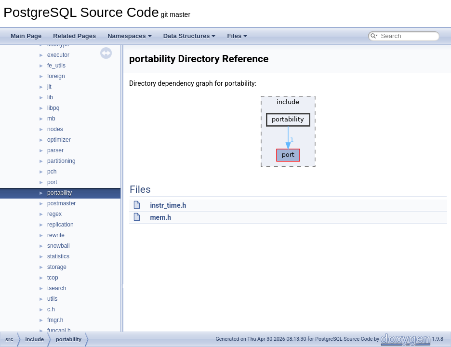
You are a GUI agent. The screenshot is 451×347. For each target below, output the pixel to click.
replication (60, 224)
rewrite (56, 235)
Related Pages (74, 36)
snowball (58, 245)
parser (55, 150)
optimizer (59, 139)
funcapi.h (59, 330)
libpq (53, 108)
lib (50, 97)
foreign (56, 76)
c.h (51, 309)
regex (54, 214)
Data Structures (189, 36)
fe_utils (56, 65)
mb (51, 118)
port (52, 182)
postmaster (61, 203)
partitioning (61, 161)
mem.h (160, 217)
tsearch (56, 288)
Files (237, 36)
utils (52, 298)
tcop (52, 277)
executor (58, 55)
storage (56, 267)
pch (51, 171)
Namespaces (129, 36)
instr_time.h (168, 205)
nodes (55, 129)
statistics (58, 256)
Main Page (26, 36)
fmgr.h (55, 320)
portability (59, 192)
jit (49, 86)
